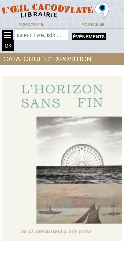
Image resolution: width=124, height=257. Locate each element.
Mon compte (31, 24)
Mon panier (93, 24)
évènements (89, 36)
